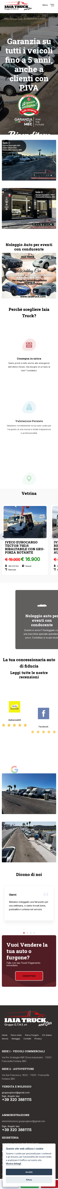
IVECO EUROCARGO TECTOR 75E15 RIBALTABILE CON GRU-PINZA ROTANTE (24, 547)
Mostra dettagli (13, 1163)
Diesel (26, 566)
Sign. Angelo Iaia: (11, 1096)
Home (4, 1035)
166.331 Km (12, 566)
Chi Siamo (47, 1035)
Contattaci (29, 976)
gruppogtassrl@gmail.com (16, 1092)
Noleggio (16, 1038)
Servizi (5, 1038)
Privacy (38, 1038)
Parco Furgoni (32, 1035)
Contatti (27, 1038)
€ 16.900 (30, 559)
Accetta (29, 1172)
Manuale (10, 570)
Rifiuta (29, 1180)
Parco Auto (16, 1035)
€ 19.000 (12, 559)
